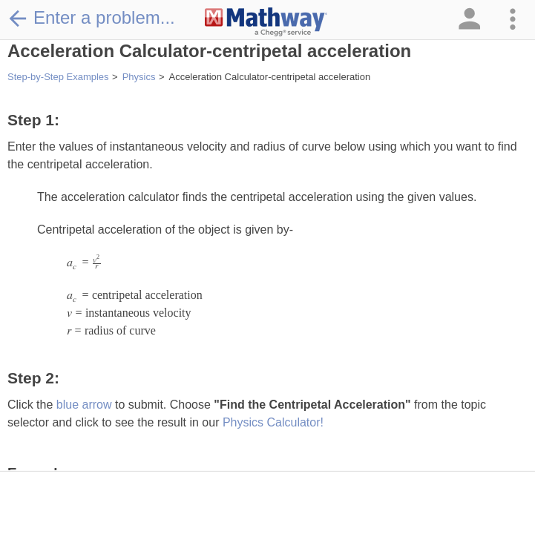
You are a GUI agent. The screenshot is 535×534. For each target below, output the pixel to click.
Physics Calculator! (273, 422)
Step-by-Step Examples (58, 76)
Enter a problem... (91, 17)
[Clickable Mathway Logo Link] (266, 22)
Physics (139, 76)
